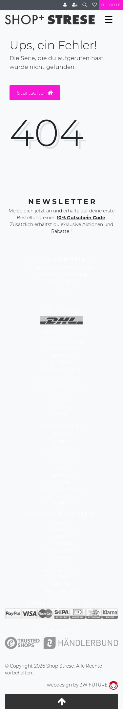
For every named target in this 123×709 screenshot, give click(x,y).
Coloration (62, 557)
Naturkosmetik (61, 591)
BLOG (62, 414)
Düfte (61, 577)
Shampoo (62, 543)
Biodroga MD (61, 455)
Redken (61, 503)
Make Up (61, 536)
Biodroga (61, 448)
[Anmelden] (65, 5)
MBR (61, 468)
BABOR (62, 434)
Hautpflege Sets (61, 571)
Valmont (62, 462)
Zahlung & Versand (61, 342)
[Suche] (85, 5)
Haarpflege (61, 523)
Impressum (62, 281)
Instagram (61, 401)
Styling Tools (61, 550)
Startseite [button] (35, 92)
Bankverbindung (62, 369)
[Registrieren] (75, 5)
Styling (61, 564)
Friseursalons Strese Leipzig (61, 267)
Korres (61, 482)
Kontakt (61, 288)
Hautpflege (61, 529)
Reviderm (61, 441)
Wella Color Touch (61, 489)
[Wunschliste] (94, 5)
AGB (61, 295)
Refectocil (61, 475)
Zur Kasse (62, 362)
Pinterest (61, 407)
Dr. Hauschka (61, 496)
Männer (61, 584)
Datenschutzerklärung (61, 274)
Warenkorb (61, 355)
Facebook (62, 394)
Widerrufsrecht (61, 348)
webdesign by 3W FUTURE (82, 685)
